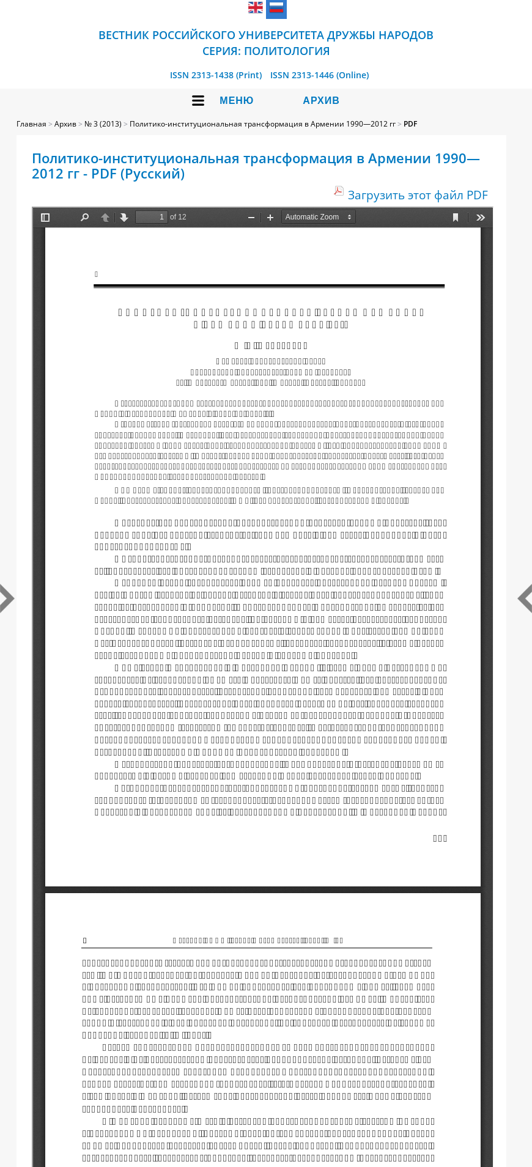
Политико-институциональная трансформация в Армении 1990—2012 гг (263, 124)
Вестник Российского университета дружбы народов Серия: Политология (266, 43)
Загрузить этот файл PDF (418, 194)
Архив (321, 100)
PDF (410, 124)
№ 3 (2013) (103, 124)
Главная (31, 124)
